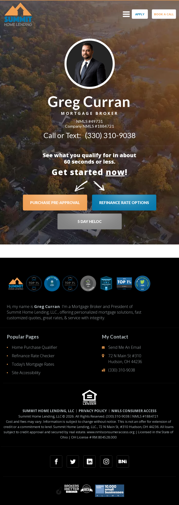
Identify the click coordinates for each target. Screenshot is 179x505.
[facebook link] (56, 461)
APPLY (139, 14)
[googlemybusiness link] (123, 461)
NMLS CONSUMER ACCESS (133, 411)
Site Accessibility (26, 372)
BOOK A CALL (164, 14)
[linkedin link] (89, 461)
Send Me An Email (124, 347)
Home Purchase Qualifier (34, 347)
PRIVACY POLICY (93, 411)
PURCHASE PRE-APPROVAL (55, 202)
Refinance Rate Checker (33, 355)
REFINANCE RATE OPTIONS (124, 202)
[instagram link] (106, 461)
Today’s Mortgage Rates (33, 364)
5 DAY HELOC (90, 221)
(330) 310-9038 (110, 135)
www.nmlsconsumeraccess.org (111, 432)
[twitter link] (73, 461)
